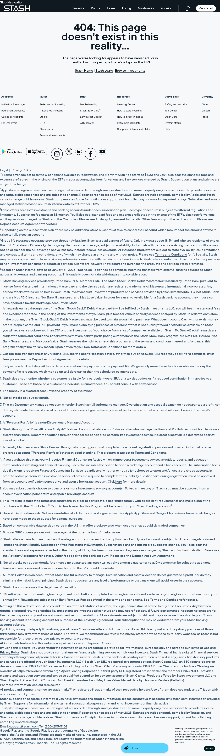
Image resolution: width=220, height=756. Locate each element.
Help (167, 129)
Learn (111, 8)
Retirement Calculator (129, 122)
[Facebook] (90, 154)
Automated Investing (51, 110)
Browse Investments (130, 70)
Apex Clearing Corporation (80, 671)
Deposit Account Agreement (21, 224)
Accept (209, 748)
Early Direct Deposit (91, 116)
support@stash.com (24, 726)
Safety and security (176, 104)
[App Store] (36, 151)
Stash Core (171, 116)
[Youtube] (102, 154)
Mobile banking (88, 104)
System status (173, 122)
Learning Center (126, 104)
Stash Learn (104, 70)
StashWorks (146, 8)
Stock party (46, 129)
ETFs (42, 122)
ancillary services (12, 219)
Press (205, 116)
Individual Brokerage (13, 104)
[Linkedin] (78, 154)
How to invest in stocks (130, 116)
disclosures (52, 685)
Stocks (43, 116)
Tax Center (171, 110)
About (205, 104)
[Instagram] (57, 154)
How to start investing (129, 110)
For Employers (9, 122)
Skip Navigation (12, 2)
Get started (206, 8)
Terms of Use (200, 648)
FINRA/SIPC (38, 666)
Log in (187, 8)
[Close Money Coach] (144, 748)
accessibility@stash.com (170, 699)
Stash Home (84, 70)
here (118, 481)
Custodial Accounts (12, 116)
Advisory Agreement (110, 219)
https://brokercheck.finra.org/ (38, 671)
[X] (68, 154)
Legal (4, 170)
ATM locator (87, 122)
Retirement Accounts (13, 110)
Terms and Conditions (171, 254)
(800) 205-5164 (56, 726)
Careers (206, 110)
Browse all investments (52, 135)
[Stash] (17, 8)
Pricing (126, 8)
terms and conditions (33, 336)
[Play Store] (11, 151)
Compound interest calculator (133, 129)
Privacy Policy (21, 170)
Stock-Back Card (90, 110)
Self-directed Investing (52, 104)
